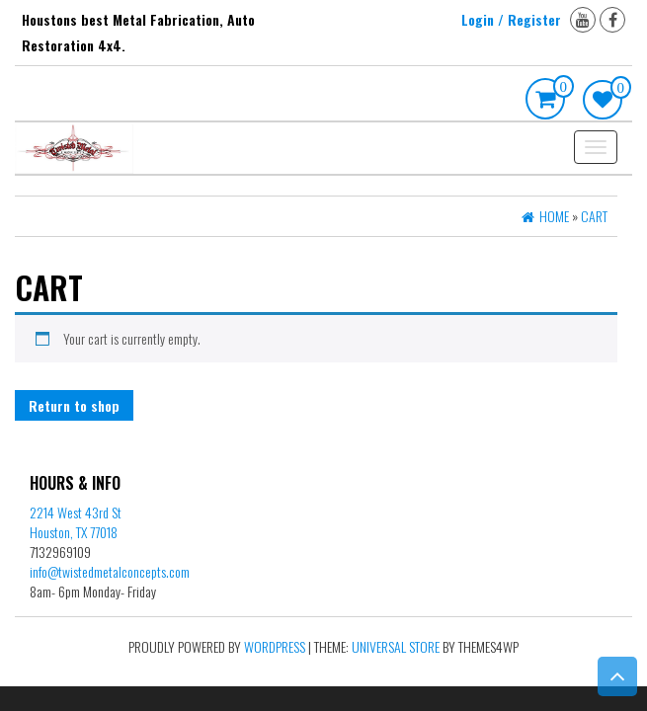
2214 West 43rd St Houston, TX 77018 (75, 522)
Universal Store (396, 646)
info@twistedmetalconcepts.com (110, 571)
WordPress (274, 646)
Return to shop (74, 405)
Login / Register (511, 19)
